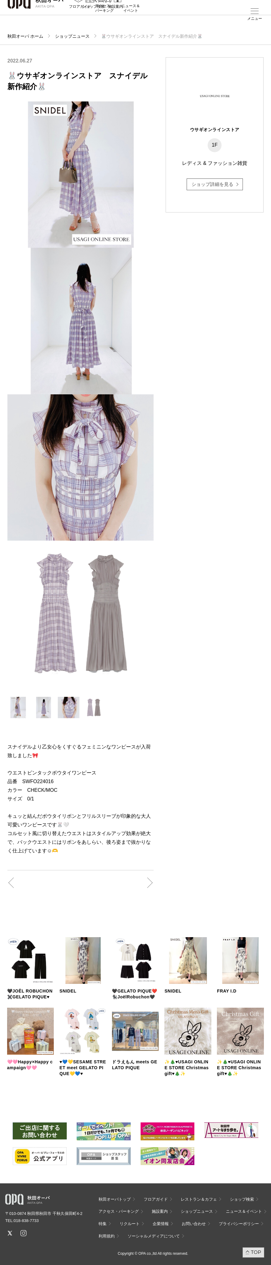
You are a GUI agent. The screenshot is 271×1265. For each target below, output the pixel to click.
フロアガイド (80, 19)
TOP (256, 1252)
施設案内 (115, 19)
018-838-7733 (26, 1220)
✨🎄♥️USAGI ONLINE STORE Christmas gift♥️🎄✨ (186, 1067)
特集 (103, 1223)
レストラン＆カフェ (199, 1199)
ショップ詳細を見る (212, 184)
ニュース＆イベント (130, 20)
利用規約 (107, 1236)
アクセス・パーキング (104, 20)
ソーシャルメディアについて (154, 1236)
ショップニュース (72, 36)
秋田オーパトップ (115, 1199)
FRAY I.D (226, 990)
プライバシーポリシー (239, 1223)
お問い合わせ (194, 1223)
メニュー (254, 18)
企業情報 (161, 1223)
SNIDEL (68, 990)
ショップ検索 (93, 19)
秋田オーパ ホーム (25, 36)
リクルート (130, 1223)
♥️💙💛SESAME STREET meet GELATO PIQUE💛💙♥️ (83, 1067)
